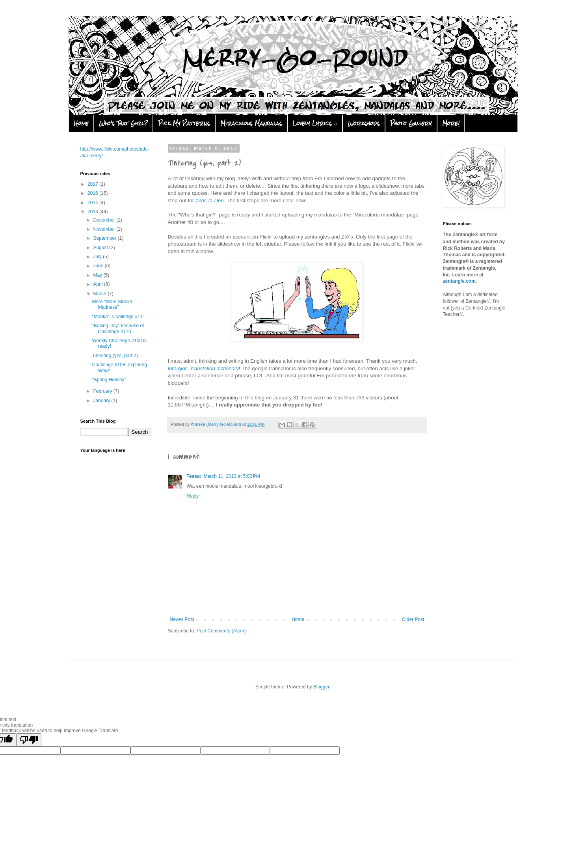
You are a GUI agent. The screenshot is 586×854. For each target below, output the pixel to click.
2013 (93, 211)
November (104, 229)
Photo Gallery (411, 123)
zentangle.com (459, 281)
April (98, 284)
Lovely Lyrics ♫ (314, 123)
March (100, 293)
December (104, 220)
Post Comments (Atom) (221, 631)
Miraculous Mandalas (251, 123)
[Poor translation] (28, 739)
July (98, 256)
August (101, 247)
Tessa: (194, 476)
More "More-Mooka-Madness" (113, 304)
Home (81, 123)
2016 (93, 193)
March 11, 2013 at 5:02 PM (232, 476)
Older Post (413, 619)
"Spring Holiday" (109, 379)
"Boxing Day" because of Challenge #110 (118, 328)
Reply (193, 496)
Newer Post (182, 619)
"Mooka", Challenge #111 (118, 316)
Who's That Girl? (123, 123)
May (98, 275)
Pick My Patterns (184, 123)
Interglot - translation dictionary (203, 368)
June (98, 266)
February (103, 391)
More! (450, 123)
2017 (93, 184)
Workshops (364, 123)
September (105, 238)
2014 (93, 202)
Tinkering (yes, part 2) (115, 355)
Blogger (321, 687)
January (102, 400)
